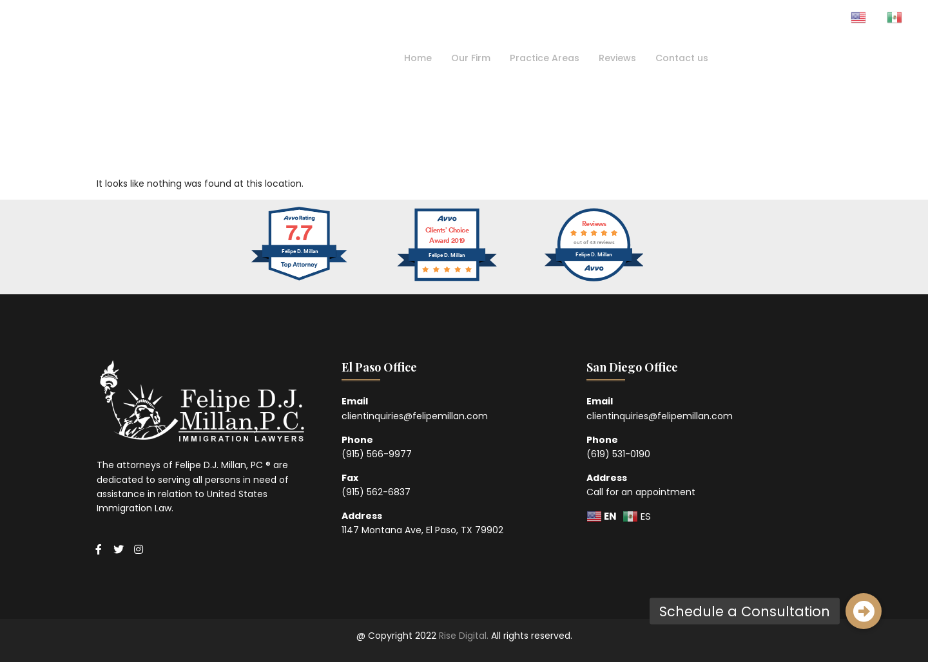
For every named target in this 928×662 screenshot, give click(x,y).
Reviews (619, 57)
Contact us (686, 57)
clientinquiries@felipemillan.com (415, 416)
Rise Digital (463, 635)
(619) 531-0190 (618, 454)
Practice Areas (543, 57)
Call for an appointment (640, 492)
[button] (864, 611)
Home (411, 57)
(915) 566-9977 (377, 454)
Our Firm (466, 57)
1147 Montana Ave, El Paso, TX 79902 (422, 530)
